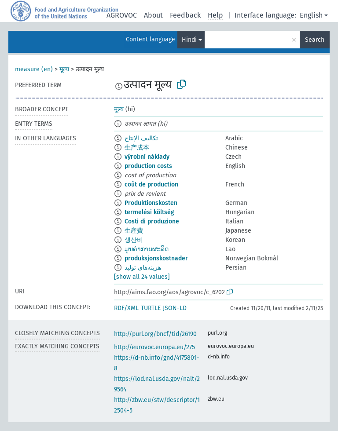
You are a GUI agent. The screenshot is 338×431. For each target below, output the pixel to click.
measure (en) (34, 69)
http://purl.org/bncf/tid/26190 (155, 334)
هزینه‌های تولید (143, 267)
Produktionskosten (151, 203)
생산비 (134, 240)
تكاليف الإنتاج (141, 138)
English (311, 15)
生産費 (134, 230)
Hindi (189, 40)
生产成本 (137, 147)
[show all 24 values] (142, 277)
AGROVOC (122, 15)
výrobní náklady (147, 157)
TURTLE (151, 308)
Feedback (185, 15)
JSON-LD (175, 308)
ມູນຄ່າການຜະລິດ (147, 249)
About (153, 15)
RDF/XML (126, 308)
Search (314, 40)
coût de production (151, 184)
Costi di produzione (152, 221)
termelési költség (149, 212)
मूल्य (64, 69)
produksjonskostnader (156, 258)
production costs (148, 166)
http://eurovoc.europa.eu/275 (154, 347)
